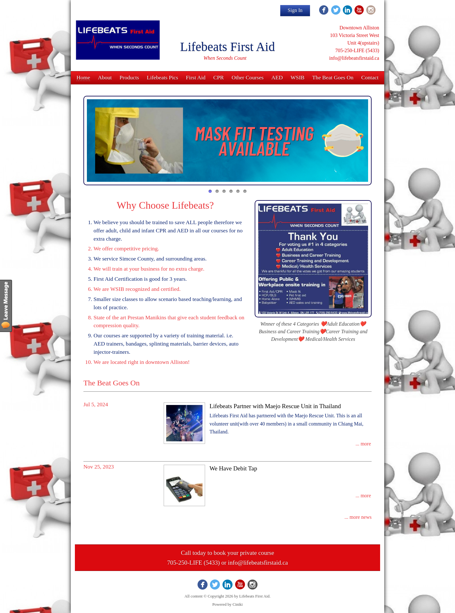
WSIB (298, 77)
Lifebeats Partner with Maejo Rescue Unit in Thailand (275, 406)
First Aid (195, 77)
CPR (218, 77)
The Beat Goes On (332, 77)
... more (363, 443)
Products (129, 77)
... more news (358, 517)
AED (277, 77)
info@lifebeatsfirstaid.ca (258, 562)
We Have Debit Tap (233, 468)
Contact (370, 77)
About (105, 77)
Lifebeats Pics (162, 77)
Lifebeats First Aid (227, 47)
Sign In (295, 10)
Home (83, 77)
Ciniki (238, 604)
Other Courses (248, 77)
